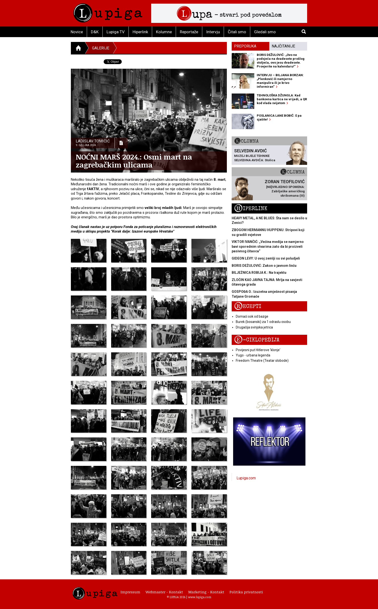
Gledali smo (265, 31)
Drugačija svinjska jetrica (254, 327)
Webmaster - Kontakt (164, 591)
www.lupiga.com (199, 597)
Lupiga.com (246, 478)
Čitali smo (237, 31)
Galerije (100, 48)
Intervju (213, 31)
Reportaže (189, 31)
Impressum (130, 591)
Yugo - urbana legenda (253, 355)
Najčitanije (283, 46)
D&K (95, 31)
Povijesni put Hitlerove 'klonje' (258, 350)
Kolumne (164, 31)
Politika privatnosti (246, 591)
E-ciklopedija (256, 339)
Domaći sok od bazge (252, 316)
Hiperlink (140, 31)
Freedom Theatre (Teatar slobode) (262, 360)
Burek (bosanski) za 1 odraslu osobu (263, 322)
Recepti (247, 306)
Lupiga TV (116, 31)
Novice (77, 31)
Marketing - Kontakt (206, 591)
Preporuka (245, 46)
